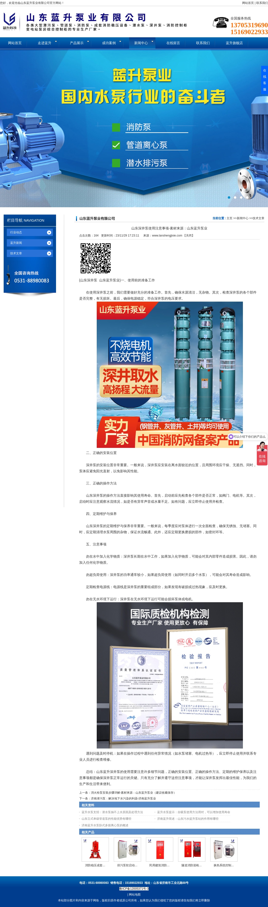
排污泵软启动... (127, 865)
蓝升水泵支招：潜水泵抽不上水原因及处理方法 (112, 812)
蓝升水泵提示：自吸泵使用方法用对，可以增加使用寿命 (193, 812)
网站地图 (135, 894)
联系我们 (262, 3)
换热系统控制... (224, 865)
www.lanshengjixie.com (167, 235)
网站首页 (248, 3)
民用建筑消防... (159, 865)
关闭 (189, 235)
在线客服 (264, 80)
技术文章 (258, 218)
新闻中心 (243, 218)
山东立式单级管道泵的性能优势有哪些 (106, 818)
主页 (229, 218)
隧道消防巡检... (191, 865)
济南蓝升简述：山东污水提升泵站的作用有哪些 (188, 818)
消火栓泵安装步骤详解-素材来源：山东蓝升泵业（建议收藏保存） (134, 792)
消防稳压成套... (95, 865)
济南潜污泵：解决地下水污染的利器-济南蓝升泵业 (123, 798)
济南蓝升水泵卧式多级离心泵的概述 (105, 825)
